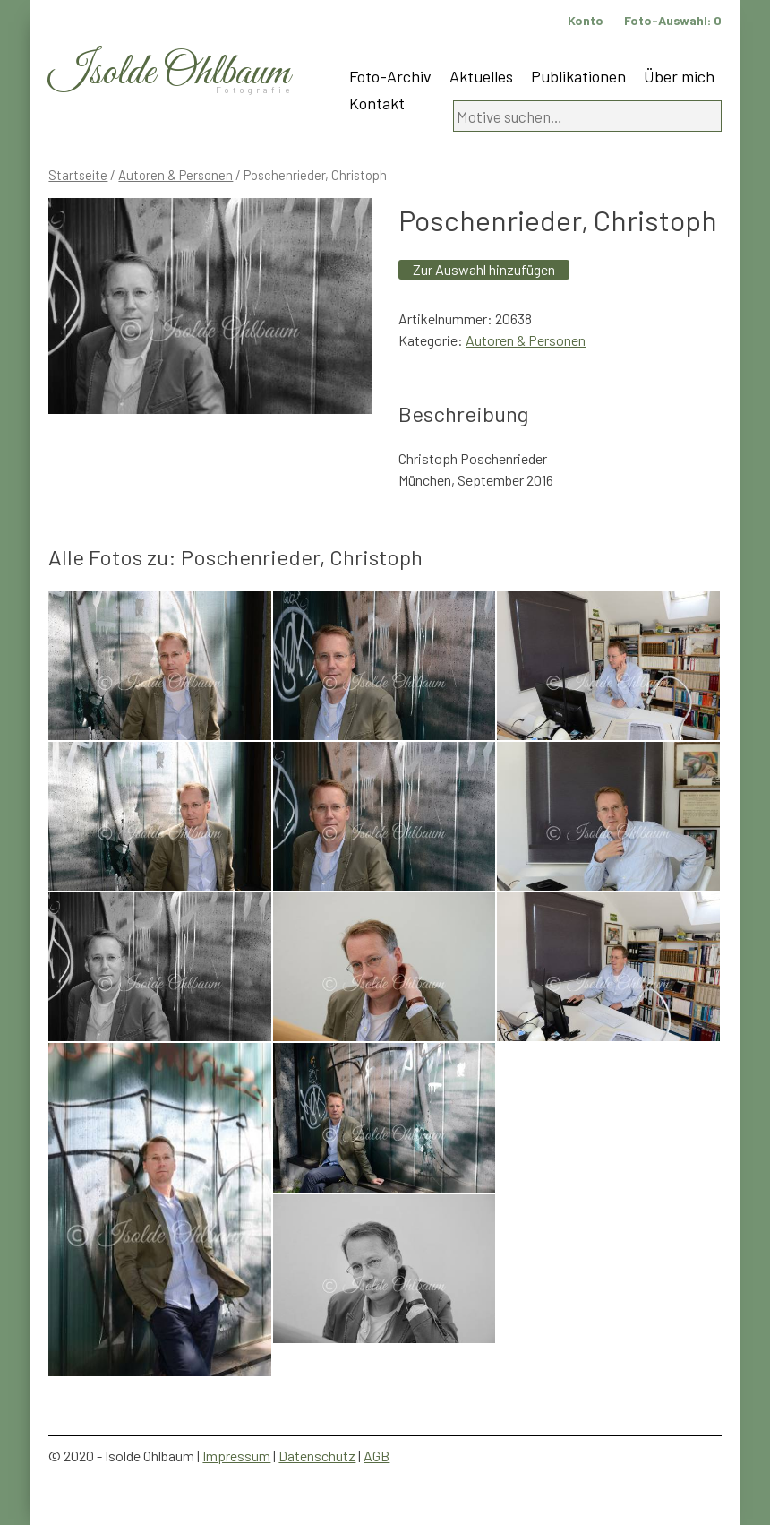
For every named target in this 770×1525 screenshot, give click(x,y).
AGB (376, 1455)
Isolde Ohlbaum (169, 73)
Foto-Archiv (390, 76)
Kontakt (377, 103)
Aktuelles (481, 76)
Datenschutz (316, 1455)
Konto (585, 20)
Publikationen (578, 76)
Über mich (679, 76)
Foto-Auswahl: (673, 20)
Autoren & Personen (175, 175)
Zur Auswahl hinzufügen (484, 269)
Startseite (77, 175)
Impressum (236, 1455)
